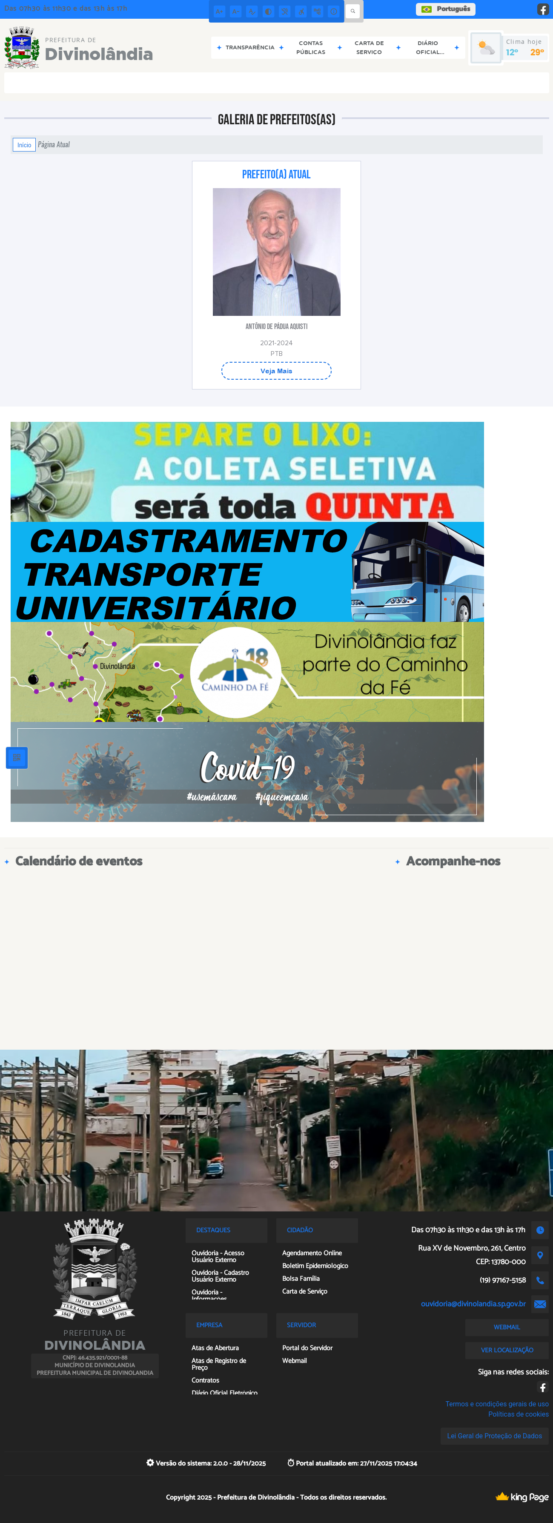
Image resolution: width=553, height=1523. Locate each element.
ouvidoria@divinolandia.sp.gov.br (473, 1304)
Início (24, 144)
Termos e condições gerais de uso (497, 1404)
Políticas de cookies (518, 1414)
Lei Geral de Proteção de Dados (494, 1436)
